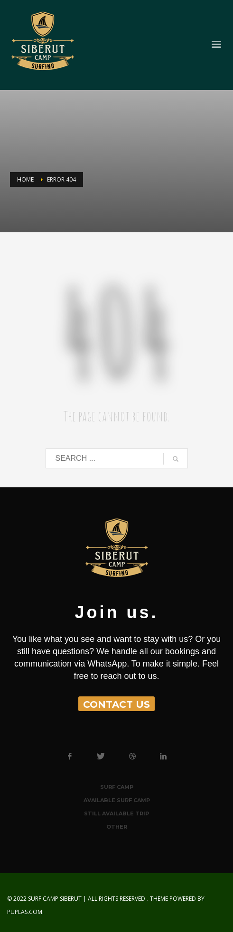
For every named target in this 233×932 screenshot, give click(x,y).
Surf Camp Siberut (55, 899)
